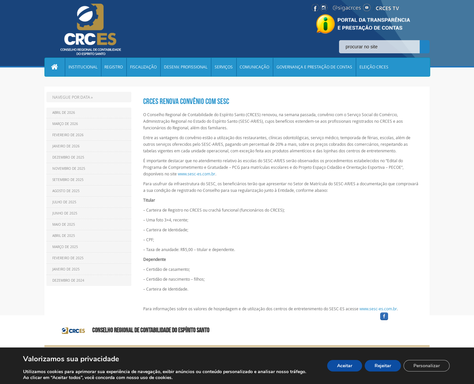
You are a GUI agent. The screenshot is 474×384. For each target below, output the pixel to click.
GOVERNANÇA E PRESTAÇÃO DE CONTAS (315, 67)
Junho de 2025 (64, 213)
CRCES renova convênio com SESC (186, 101)
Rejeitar (383, 366)
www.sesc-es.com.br (196, 173)
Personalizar (426, 366)
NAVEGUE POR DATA (71, 97)
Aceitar (344, 366)
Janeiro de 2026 (66, 146)
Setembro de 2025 (68, 180)
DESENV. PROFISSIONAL (186, 67)
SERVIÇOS (224, 67)
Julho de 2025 (64, 202)
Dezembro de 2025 (68, 157)
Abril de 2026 (63, 113)
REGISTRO (114, 67)
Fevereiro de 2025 (68, 258)
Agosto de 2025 (66, 191)
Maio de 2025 (63, 224)
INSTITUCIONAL (82, 67)
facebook (400, 320)
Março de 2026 (65, 124)
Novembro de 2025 (68, 168)
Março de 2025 (65, 247)
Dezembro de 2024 (68, 280)
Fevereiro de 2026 (68, 135)
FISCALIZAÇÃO (143, 67)
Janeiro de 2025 (66, 269)
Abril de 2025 (63, 236)
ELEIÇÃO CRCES (374, 67)
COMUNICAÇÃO (255, 67)
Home (55, 67)
